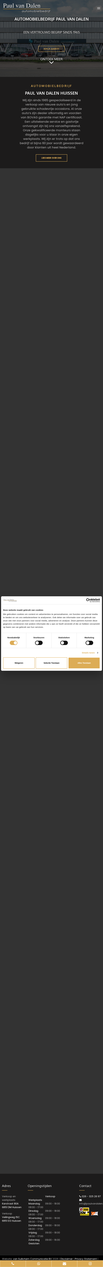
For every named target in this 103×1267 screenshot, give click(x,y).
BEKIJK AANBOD (51, 49)
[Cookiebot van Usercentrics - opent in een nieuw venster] (88, 600)
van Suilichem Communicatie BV (32, 1259)
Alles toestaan (84, 663)
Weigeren (19, 663)
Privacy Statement (86, 1259)
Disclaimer (66, 1259)
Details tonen (88, 653)
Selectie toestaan (51, 663)
